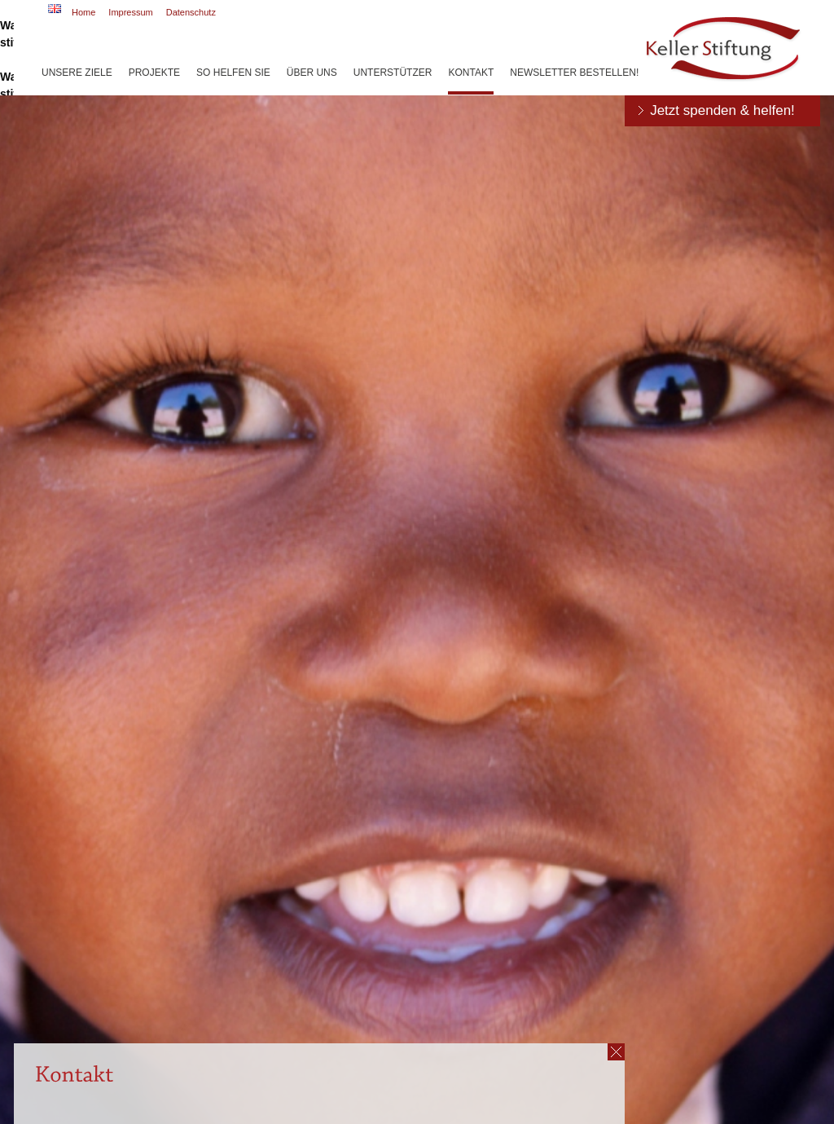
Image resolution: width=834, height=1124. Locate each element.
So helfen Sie (233, 72)
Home (83, 12)
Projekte (154, 72)
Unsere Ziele (77, 72)
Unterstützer (392, 72)
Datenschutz (191, 12)
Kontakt (471, 72)
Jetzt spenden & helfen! (722, 110)
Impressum (130, 12)
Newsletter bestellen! (574, 72)
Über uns (312, 72)
